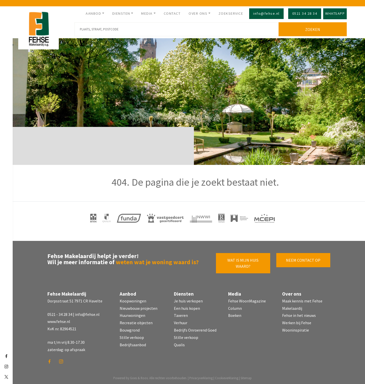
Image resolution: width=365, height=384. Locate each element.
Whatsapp (335, 13)
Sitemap (246, 377)
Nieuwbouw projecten (138, 307)
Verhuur (180, 321)
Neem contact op (303, 259)
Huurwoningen (132, 314)
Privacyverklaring (201, 377)
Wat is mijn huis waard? (243, 262)
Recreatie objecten (136, 321)
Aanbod (93, 13)
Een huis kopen (187, 307)
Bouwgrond (130, 329)
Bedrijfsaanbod (133, 343)
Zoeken (313, 28)
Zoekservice (230, 13)
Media (147, 13)
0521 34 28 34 (304, 13)
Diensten (121, 13)
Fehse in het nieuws (299, 314)
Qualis (179, 343)
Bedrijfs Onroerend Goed (195, 329)
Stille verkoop (132, 336)
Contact (172, 13)
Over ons (198, 13)
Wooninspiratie (295, 329)
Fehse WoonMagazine (247, 299)
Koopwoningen (133, 299)
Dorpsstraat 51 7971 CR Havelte (74, 299)
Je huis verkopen (188, 299)
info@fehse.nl (266, 13)
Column (235, 307)
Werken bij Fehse (296, 321)
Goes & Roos (139, 377)
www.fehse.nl (58, 320)
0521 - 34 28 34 (59, 313)
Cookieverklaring (226, 377)
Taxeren (181, 314)
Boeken (234, 314)
